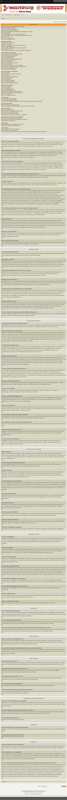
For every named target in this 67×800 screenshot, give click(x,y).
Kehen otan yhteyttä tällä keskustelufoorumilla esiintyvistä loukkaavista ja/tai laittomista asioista (24, 131)
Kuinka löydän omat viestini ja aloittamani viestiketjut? (14, 114)
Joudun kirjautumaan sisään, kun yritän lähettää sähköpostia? (16, 50)
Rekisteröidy (8, 14)
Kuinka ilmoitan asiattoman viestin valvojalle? (12, 65)
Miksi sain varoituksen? (6, 64)
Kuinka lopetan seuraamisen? (8, 120)
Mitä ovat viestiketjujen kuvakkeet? (9, 82)
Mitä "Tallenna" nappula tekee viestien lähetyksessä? (14, 66)
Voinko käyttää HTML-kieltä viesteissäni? (11, 74)
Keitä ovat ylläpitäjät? (6, 86)
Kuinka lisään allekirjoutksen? (8, 56)
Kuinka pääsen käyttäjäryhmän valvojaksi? (11, 91)
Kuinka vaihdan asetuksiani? (8, 42)
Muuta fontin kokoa (1, 1)
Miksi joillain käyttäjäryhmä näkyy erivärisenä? (12, 92)
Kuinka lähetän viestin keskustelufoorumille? (11, 54)
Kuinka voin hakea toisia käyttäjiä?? (9, 113)
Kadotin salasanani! (6, 33)
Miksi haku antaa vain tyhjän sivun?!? (10, 112)
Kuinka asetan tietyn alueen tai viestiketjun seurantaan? (14, 119)
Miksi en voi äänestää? (6, 61)
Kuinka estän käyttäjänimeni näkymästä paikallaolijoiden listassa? (17, 31)
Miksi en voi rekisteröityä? (7, 38)
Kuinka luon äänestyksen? (7, 57)
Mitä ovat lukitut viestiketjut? (8, 81)
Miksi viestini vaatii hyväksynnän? (9, 68)
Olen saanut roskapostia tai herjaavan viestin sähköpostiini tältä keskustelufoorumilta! (21, 101)
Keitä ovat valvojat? (6, 87)
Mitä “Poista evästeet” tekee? (8, 39)
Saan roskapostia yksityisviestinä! (9, 100)
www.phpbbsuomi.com (37, 793)
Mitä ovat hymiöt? (5, 75)
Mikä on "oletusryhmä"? (7, 94)
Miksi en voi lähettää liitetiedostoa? (9, 62)
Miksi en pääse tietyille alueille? (8, 60)
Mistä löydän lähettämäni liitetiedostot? (10, 125)
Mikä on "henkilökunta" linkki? (8, 95)
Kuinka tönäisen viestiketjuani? (8, 69)
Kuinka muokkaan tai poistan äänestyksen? (11, 59)
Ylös (2, 147)
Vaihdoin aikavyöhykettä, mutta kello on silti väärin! (13, 45)
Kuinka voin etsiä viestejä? (7, 109)
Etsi (22, 14)
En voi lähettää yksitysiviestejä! (8, 98)
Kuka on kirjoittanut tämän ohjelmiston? (10, 129)
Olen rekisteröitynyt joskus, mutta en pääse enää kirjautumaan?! (16, 35)
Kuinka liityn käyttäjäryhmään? (8, 90)
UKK (3, 14)
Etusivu (3, 18)
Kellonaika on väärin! (6, 44)
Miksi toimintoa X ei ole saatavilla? (9, 130)
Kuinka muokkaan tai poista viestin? (9, 55)
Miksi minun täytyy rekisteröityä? (9, 29)
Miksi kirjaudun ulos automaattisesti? (10, 30)
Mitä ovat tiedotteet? (6, 79)
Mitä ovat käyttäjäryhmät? (7, 89)
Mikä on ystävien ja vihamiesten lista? (10, 104)
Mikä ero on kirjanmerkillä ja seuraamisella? (11, 118)
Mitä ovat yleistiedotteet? (7, 77)
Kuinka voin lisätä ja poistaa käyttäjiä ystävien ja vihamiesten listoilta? (18, 106)
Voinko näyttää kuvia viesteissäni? (9, 76)
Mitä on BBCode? (5, 72)
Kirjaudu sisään (16, 14)
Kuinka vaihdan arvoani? (7, 49)
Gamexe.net (40, 791)
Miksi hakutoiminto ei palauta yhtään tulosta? (12, 111)
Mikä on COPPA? (5, 36)
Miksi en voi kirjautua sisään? (8, 28)
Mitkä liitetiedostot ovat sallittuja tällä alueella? (12, 124)
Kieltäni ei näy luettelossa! (7, 46)
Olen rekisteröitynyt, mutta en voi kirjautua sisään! (13, 34)
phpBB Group (55, 746)
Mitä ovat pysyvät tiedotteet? (8, 80)
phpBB (27, 790)
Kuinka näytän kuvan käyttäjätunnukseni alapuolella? (14, 48)
